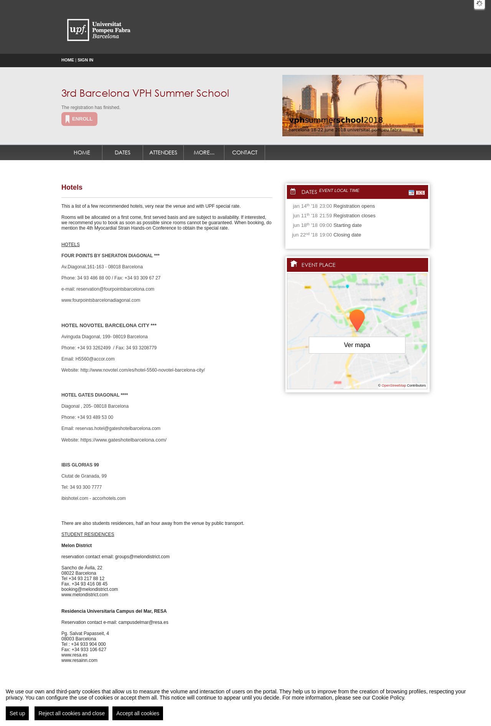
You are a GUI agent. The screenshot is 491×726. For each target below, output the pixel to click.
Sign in (85, 60)
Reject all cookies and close (71, 714)
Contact (244, 152)
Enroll (82, 119)
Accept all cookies (137, 714)
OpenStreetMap (394, 385)
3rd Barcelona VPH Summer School (145, 92)
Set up (17, 714)
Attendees (163, 152)
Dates (122, 152)
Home (67, 60)
